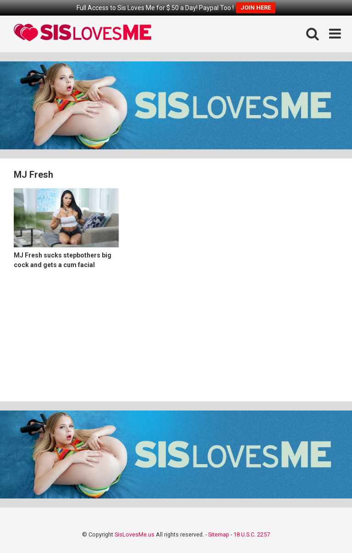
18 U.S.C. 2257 (251, 534)
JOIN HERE (256, 7)
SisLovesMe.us (134, 534)
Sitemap (218, 534)
